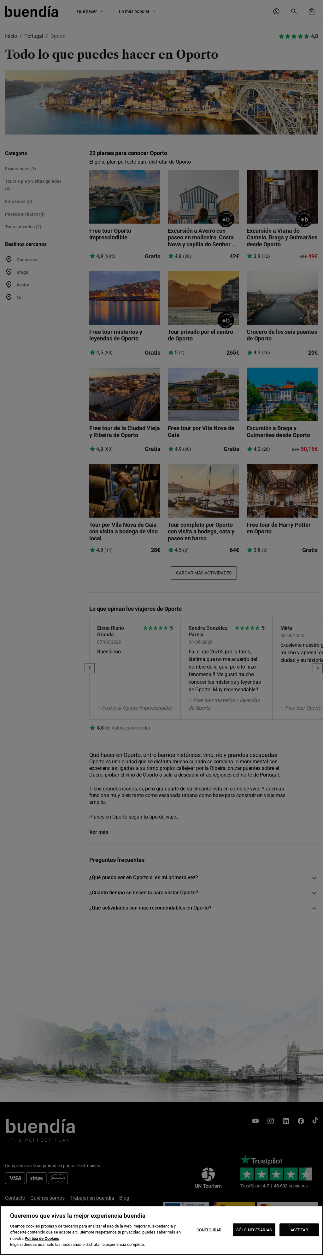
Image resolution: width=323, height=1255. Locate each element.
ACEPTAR (299, 1230)
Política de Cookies (42, 1238)
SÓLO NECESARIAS (254, 1230)
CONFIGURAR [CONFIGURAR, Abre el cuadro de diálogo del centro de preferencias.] (209, 1230)
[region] (161, 1230)
